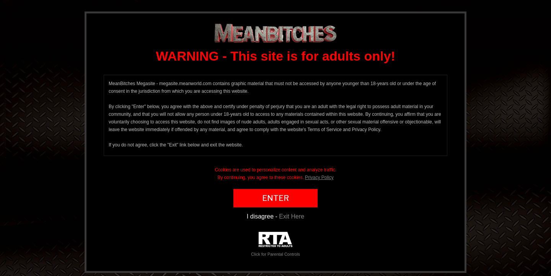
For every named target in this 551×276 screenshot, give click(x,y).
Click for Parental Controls (275, 244)
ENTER (275, 198)
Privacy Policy (319, 177)
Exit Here (291, 216)
